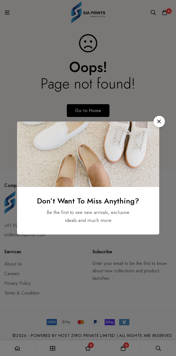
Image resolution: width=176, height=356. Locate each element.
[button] (159, 121)
